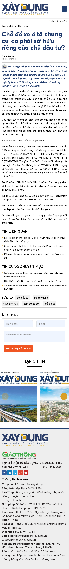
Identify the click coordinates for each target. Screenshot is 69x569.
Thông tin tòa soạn (16, 479)
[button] (63, 396)
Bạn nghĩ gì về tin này (18, 348)
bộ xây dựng (41, 297)
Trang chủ (7, 25)
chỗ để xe (50, 303)
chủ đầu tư (23, 297)
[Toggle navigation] (64, 9)
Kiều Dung (8, 55)
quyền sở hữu (10, 303)
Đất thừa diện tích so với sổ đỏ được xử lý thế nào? (33, 281)
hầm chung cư (31, 303)
